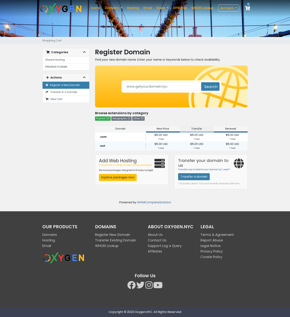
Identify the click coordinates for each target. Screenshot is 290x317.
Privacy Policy (211, 251)
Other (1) (138, 118)
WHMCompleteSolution (154, 202)
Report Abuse (211, 240)
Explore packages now (117, 177)
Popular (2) (102, 118)
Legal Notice (210, 245)
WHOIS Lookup (202, 8)
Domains (112, 8)
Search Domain (211, 87)
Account (227, 8)
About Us (155, 234)
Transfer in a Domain (61, 92)
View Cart (54, 99)
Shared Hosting (55, 60)
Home (95, 8)
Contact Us (157, 240)
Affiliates (180, 8)
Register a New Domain (62, 85)
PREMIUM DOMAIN (56, 67)
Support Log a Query (165, 245)
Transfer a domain (194, 176)
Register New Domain (112, 234)
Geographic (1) (121, 118)
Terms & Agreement (217, 234)
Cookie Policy (211, 257)
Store (161, 8)
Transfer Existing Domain (115, 240)
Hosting (133, 8)
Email (148, 8)
